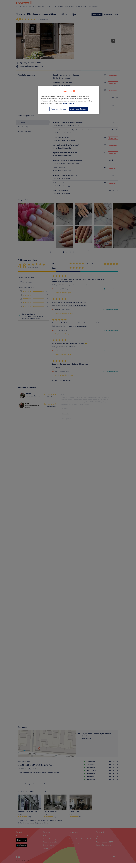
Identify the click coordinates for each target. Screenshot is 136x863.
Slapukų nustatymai (58, 109)
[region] (68, 100)
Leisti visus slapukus (78, 109)
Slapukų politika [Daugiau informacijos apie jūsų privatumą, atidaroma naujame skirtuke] (68, 103)
